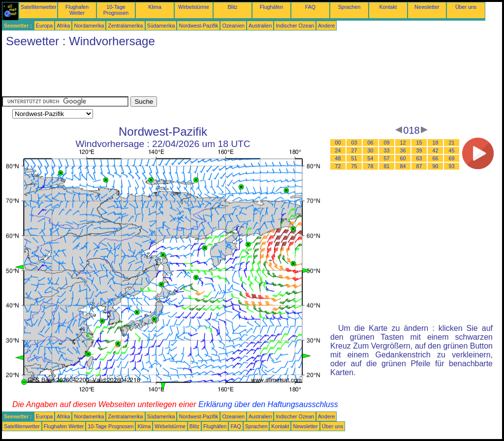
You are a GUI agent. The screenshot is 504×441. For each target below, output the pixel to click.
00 (338, 143)
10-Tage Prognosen (116, 10)
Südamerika (161, 26)
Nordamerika (89, 26)
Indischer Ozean (295, 26)
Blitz (232, 7)
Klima (154, 7)
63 (419, 158)
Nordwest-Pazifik (198, 26)
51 (354, 158)
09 (387, 143)
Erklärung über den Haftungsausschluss (268, 404)
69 (452, 158)
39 (419, 150)
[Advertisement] (181, 74)
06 (371, 143)
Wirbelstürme (193, 7)
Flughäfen (271, 7)
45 (452, 150)
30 (371, 150)
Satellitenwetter (39, 7)
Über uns (465, 7)
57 (387, 158)
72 (338, 166)
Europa (44, 26)
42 (436, 150)
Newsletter (426, 7)
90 (436, 166)
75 (354, 166)
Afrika (63, 26)
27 (354, 150)
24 (338, 150)
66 (436, 158)
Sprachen (349, 7)
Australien (260, 26)
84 (403, 166)
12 (403, 143)
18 (436, 143)
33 (387, 150)
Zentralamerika (125, 26)
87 (419, 166)
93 (452, 166)
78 (371, 166)
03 (354, 143)
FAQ (310, 7)
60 (403, 158)
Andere (326, 26)
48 (338, 158)
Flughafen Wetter (77, 10)
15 (419, 143)
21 (452, 143)
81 (387, 166)
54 (371, 158)
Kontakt (388, 7)
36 (403, 150)
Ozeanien (233, 26)
